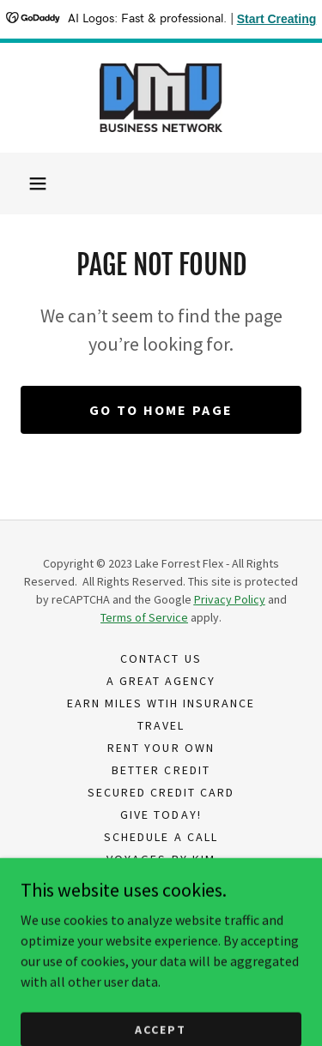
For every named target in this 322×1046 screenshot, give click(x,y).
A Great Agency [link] (161, 680)
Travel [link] (161, 725)
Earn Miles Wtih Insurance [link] (161, 703)
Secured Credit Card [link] (161, 792)
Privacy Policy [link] (160, 903)
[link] (161, 97)
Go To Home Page (161, 409)
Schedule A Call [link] (160, 837)
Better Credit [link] (161, 770)
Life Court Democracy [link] (161, 881)
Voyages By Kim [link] (160, 859)
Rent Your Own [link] (160, 747)
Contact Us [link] (160, 658)
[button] (38, 183)
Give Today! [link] (160, 814)
